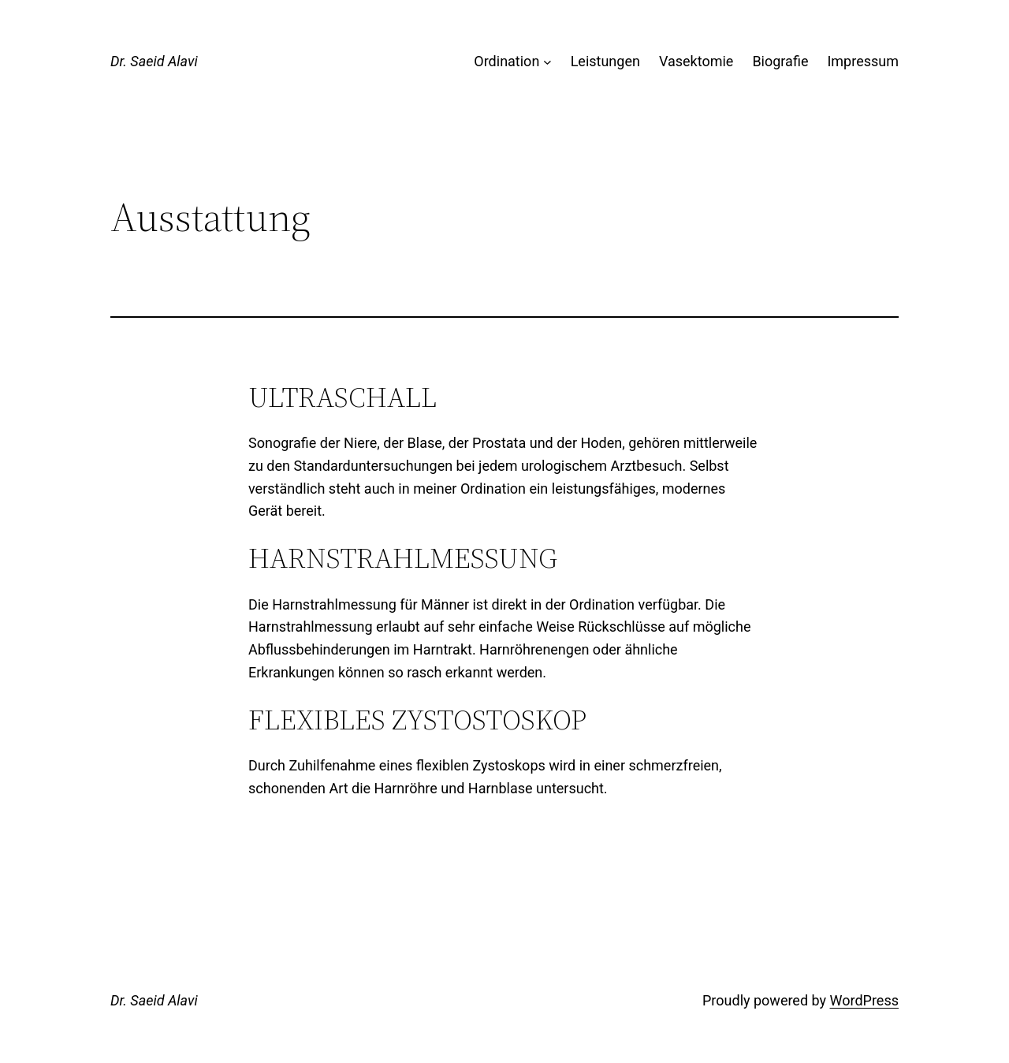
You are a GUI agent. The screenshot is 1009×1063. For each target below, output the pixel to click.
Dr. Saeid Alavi (154, 61)
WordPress (864, 1000)
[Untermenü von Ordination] (547, 62)
